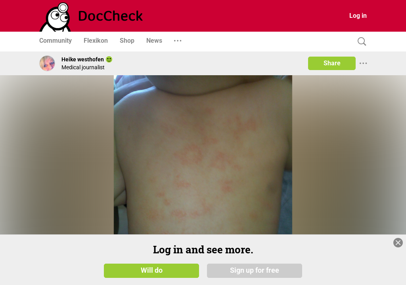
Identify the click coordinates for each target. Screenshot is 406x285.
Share (332, 63)
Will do (152, 270)
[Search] (360, 42)
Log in (358, 15)
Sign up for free (254, 270)
